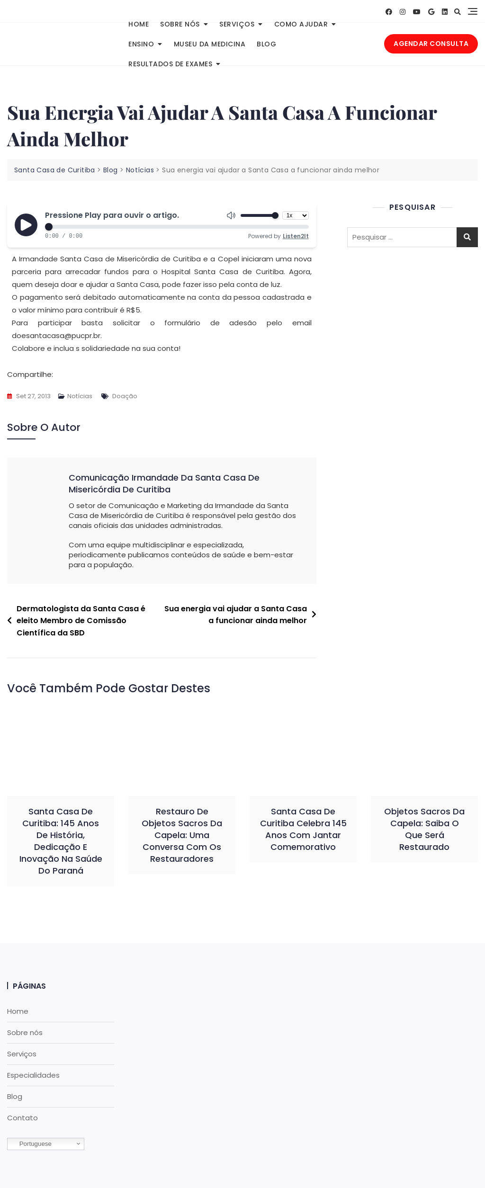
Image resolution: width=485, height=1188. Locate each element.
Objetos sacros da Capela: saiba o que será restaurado (424, 829)
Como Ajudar (301, 24)
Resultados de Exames (170, 64)
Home (138, 24)
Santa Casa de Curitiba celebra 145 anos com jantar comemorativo (303, 829)
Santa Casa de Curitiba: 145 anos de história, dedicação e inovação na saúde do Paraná (60, 841)
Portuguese (31, 1144)
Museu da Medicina (210, 44)
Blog (266, 44)
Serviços (236, 24)
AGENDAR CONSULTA (431, 43)
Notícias (79, 396)
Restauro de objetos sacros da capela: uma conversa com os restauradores (182, 835)
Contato (22, 1118)
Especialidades (33, 1075)
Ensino (141, 44)
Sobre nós (180, 24)
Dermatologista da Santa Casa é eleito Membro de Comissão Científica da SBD (81, 620)
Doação (124, 396)
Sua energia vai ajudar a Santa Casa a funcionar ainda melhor (235, 614)
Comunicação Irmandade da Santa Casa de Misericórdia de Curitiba (164, 483)
